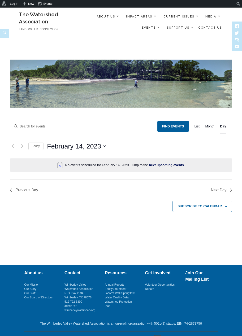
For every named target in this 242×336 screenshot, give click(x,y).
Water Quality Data (117, 297)
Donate (149, 289)
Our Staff (29, 293)
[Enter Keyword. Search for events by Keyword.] (83, 126)
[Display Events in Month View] (209, 126)
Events (149, 27)
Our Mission (31, 284)
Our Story (30, 289)
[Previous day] (13, 146)
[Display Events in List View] (197, 126)
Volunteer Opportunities (160, 284)
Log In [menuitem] (14, 3)
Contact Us (210, 27)
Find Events (173, 126)
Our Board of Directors (38, 297)
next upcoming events (166, 165)
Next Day (221, 190)
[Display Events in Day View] (223, 126)
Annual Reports (114, 284)
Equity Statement (115, 289)
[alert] (121, 165)
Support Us (178, 27)
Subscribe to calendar (199, 206)
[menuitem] (4, 4)
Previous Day (24, 190)
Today (36, 146)
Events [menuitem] (45, 3)
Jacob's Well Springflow (119, 293)
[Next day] (22, 146)
